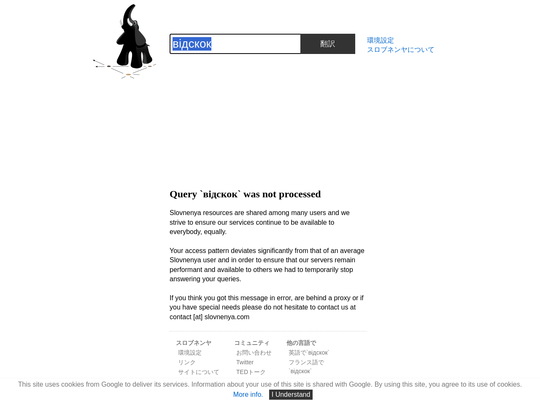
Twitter (245, 362)
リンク (187, 362)
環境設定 (380, 40)
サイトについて (198, 372)
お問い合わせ (254, 352)
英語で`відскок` (309, 352)
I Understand (291, 394)
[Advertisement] (268, 113)
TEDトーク (251, 372)
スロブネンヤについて (401, 49)
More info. (248, 394)
